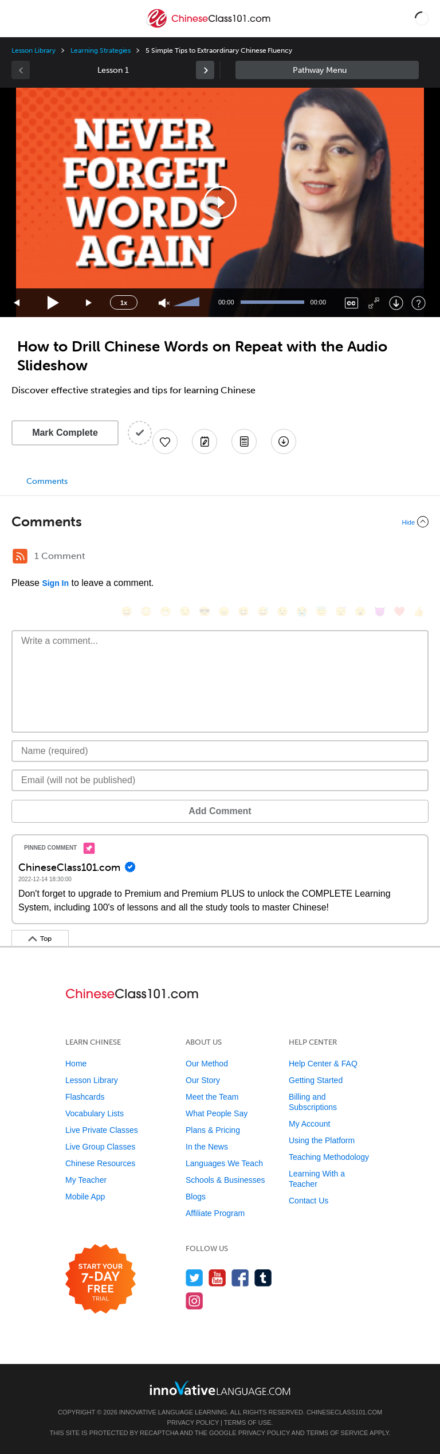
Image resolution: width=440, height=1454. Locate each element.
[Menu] (18, 18)
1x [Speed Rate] (123, 302)
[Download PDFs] (244, 441)
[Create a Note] (204, 441)
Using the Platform (322, 1140)
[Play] (53, 303)
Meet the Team (212, 1096)
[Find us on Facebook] (240, 1278)
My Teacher (86, 1180)
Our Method (207, 1063)
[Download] (396, 303)
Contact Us (308, 1200)
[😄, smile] (126, 611)
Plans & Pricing (213, 1130)
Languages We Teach (224, 1163)
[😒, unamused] (185, 611)
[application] (220, 202)
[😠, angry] (224, 611)
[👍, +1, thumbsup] (419, 611)
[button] (422, 18)
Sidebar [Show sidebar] (327, 70)
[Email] (220, 780)
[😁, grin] (165, 611)
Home (76, 1063)
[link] (205, 70)
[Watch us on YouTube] (217, 1278)
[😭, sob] (302, 611)
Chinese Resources (100, 1163)
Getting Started (316, 1080)
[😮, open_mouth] (360, 611)
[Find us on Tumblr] (263, 1278)
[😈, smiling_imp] (380, 611)
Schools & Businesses (225, 1180)
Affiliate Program (215, 1213)
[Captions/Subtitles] (351, 303)
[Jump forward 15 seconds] (89, 303)
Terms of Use (248, 1422)
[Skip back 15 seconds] (17, 303)
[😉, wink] (282, 611)
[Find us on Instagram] (194, 1301)
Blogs (196, 1196)
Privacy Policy (193, 1422)
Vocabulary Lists (94, 1113)
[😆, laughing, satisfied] (243, 611)
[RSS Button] (20, 556)
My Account (309, 1123)
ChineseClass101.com (344, 1412)
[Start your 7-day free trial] (100, 1279)
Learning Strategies (100, 50)
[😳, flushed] (146, 611)
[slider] (188, 302)
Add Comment (219, 811)
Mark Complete (65, 432)
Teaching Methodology (329, 1157)
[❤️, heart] (399, 611)
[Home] (209, 27)
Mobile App (85, 1196)
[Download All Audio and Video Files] (283, 441)
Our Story (203, 1080)
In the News (207, 1146)
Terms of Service (337, 1432)
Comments (47, 481)
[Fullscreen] (374, 303)
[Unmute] (164, 303)
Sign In (55, 583)
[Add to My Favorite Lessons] (165, 441)
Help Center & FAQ (323, 1063)
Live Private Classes (101, 1130)
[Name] (220, 751)
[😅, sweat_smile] (263, 611)
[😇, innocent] (321, 611)
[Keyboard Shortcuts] (418, 303)
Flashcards (84, 1096)
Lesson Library (33, 50)
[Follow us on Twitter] (194, 1278)
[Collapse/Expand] (220, 521)
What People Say (216, 1113)
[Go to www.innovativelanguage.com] (220, 1388)
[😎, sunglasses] (204, 611)
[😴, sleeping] (341, 611)
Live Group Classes (100, 1146)
